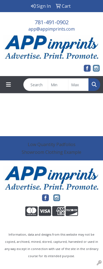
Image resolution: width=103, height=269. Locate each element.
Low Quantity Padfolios (52, 144)
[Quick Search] (35, 84)
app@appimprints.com (51, 29)
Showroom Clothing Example (51, 152)
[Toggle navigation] (8, 84)
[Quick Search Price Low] (58, 84)
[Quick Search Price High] (78, 84)
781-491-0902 (52, 22)
